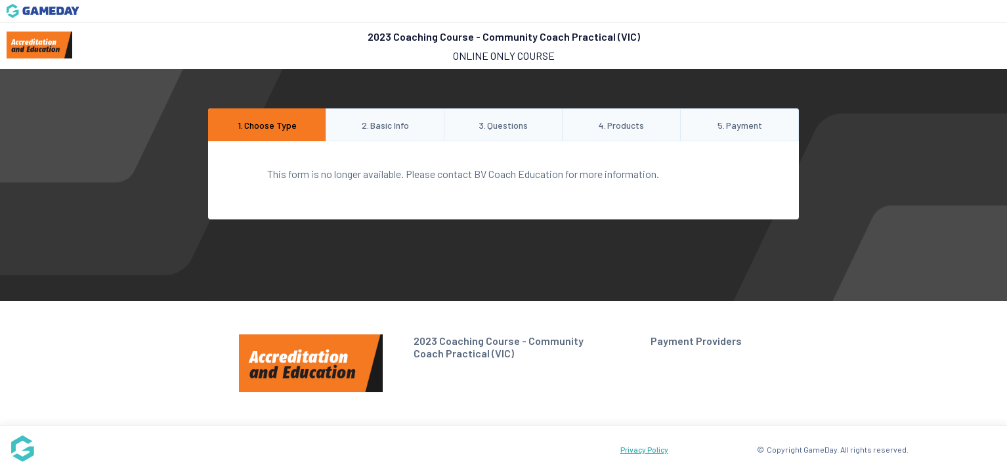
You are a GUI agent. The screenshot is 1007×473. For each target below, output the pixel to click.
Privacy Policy (644, 449)
